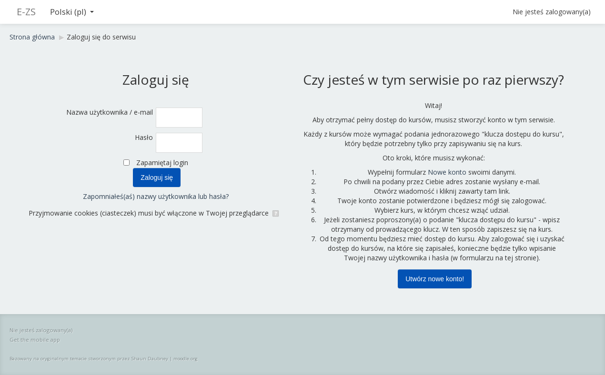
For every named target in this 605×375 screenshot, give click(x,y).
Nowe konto (447, 172)
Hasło (144, 137)
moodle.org (185, 358)
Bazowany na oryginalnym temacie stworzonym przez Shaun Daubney (89, 358)
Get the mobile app (35, 339)
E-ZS (26, 11)
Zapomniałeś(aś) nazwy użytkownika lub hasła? (156, 196)
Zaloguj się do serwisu (101, 36)
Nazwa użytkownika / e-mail (109, 112)
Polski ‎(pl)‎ (72, 11)
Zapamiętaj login (162, 162)
